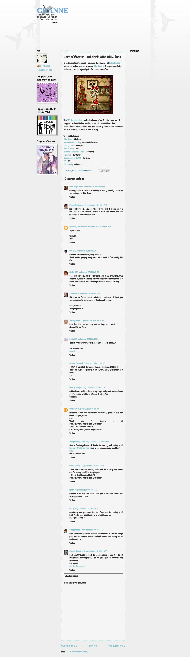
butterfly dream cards (78, 226)
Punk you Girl (69, 145)
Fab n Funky (68, 164)
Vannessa (73, 293)
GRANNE (52, 10)
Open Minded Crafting (72, 142)
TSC (65, 161)
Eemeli (72, 339)
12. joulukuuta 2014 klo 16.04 (93, 186)
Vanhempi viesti (116, 645)
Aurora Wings (69, 148)
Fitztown (67, 155)
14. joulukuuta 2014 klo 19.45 (97, 441)
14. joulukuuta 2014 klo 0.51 (94, 387)
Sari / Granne (44, 66)
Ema (71, 451)
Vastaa (72, 197)
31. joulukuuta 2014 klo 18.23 (86, 508)
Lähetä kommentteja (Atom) (77, 651)
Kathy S (72, 272)
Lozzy (71, 508)
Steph (71, 490)
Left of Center (115, 63)
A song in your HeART (72, 158)
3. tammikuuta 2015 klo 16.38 (95, 551)
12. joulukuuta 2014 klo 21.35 (99, 226)
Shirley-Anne (74, 320)
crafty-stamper (75, 387)
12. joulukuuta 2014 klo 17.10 (95, 205)
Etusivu (93, 645)
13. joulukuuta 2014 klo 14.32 (92, 320)
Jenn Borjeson (75, 186)
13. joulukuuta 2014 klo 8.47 (88, 293)
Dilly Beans (98, 66)
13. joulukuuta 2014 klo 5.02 (87, 272)
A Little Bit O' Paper (77, 566)
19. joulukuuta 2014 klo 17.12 (86, 490)
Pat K (71, 251)
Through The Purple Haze (74, 151)
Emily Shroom (74, 530)
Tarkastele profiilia (44, 70)
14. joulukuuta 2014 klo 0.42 (95, 363)
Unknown (73, 409)
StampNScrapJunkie (77, 441)
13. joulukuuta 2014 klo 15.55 (87, 339)
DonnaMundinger (76, 205)
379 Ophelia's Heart (75, 120)
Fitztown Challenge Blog (79, 448)
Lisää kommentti (71, 576)
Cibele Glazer (74, 465)
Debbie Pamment (76, 363)
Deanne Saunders (76, 551)
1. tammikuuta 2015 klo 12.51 (92, 530)
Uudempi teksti (69, 645)
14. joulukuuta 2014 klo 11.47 (89, 409)
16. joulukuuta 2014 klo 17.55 (92, 465)
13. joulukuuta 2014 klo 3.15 (85, 251)
